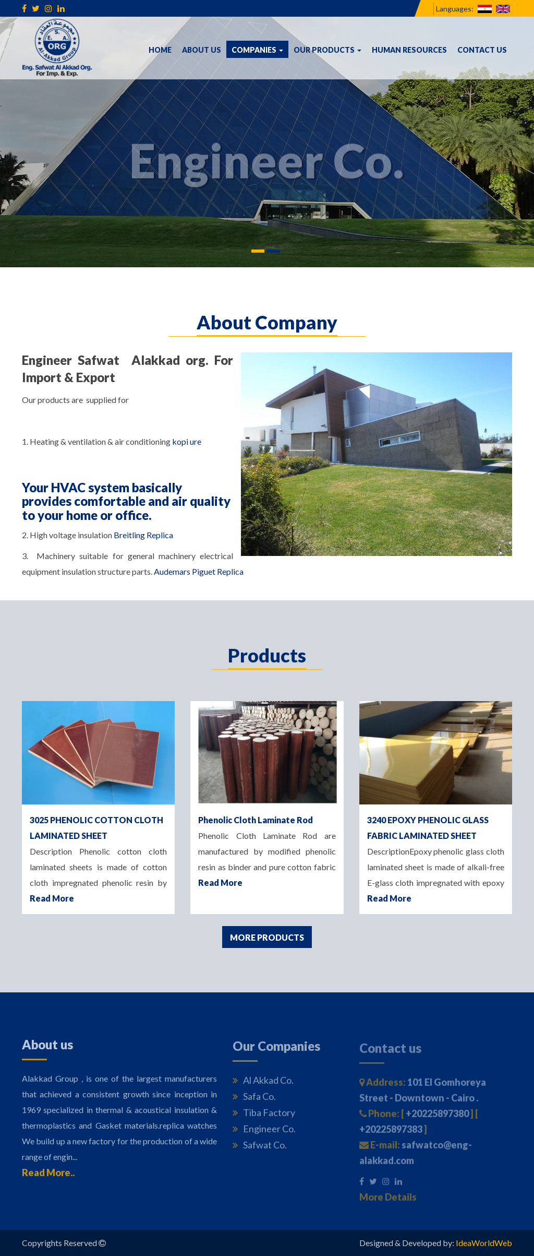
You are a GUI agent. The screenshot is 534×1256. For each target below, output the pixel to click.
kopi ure (186, 441)
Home (160, 49)
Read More (52, 898)
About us (201, 49)
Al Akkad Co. (263, 1083)
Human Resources (409, 49)
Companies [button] (260, 49)
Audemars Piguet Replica (199, 571)
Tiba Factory (264, 1116)
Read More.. (48, 1175)
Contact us (482, 49)
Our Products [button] (327, 49)
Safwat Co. (260, 1148)
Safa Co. (254, 1100)
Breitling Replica (143, 535)
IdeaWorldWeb (484, 1243)
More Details (388, 1200)
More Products (267, 937)
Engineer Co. (264, 1132)
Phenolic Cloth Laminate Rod (255, 820)
